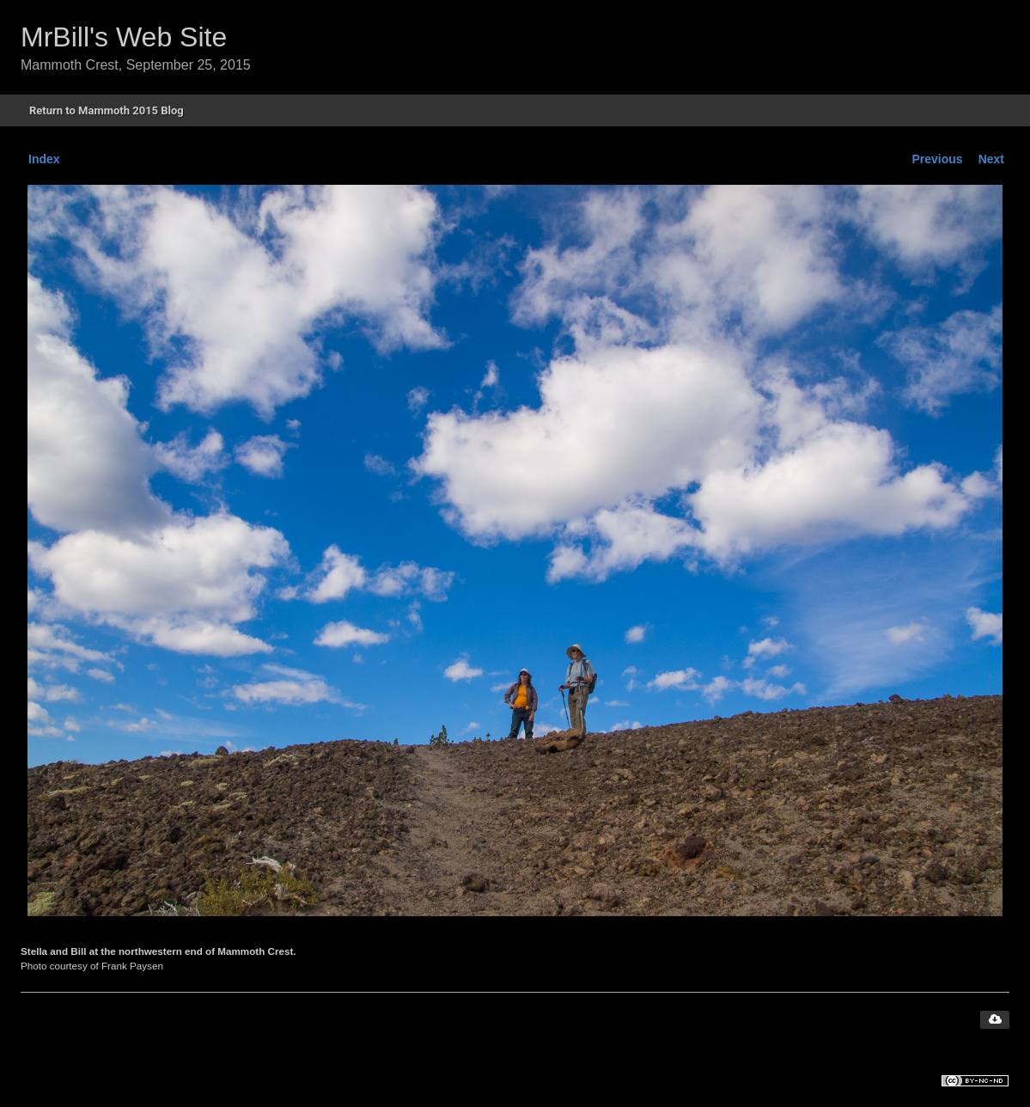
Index (44, 159)
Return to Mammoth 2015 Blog (106, 110)
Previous (937, 159)
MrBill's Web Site (124, 36)
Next (991, 159)
